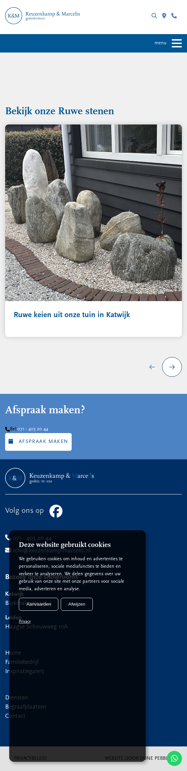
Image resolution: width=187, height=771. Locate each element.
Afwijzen (76, 604)
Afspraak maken (38, 441)
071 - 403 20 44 (174, 15)
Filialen (164, 15)
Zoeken (154, 15)
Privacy (25, 622)
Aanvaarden (38, 604)
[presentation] (152, 367)
